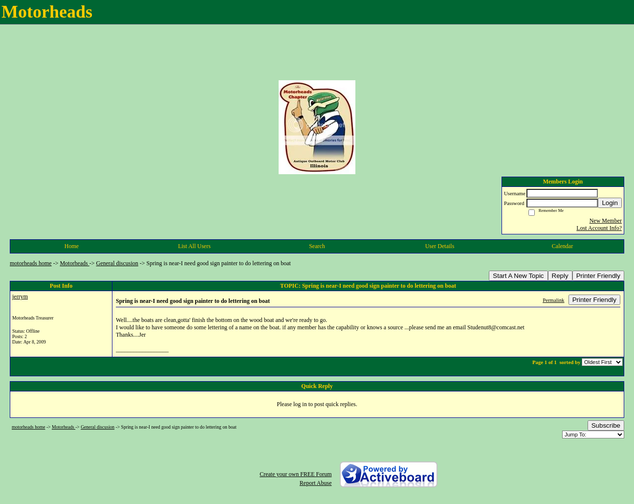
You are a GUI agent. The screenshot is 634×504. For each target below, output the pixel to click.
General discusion (117, 263)
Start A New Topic (518, 275)
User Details (440, 246)
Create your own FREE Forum (295, 474)
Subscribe (605, 425)
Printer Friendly (598, 275)
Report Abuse (316, 483)
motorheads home (31, 263)
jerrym (20, 296)
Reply (560, 275)
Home (72, 246)
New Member (606, 220)
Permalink (553, 300)
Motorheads (74, 263)
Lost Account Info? (599, 228)
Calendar (562, 246)
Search (317, 246)
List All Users (194, 246)
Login (610, 202)
